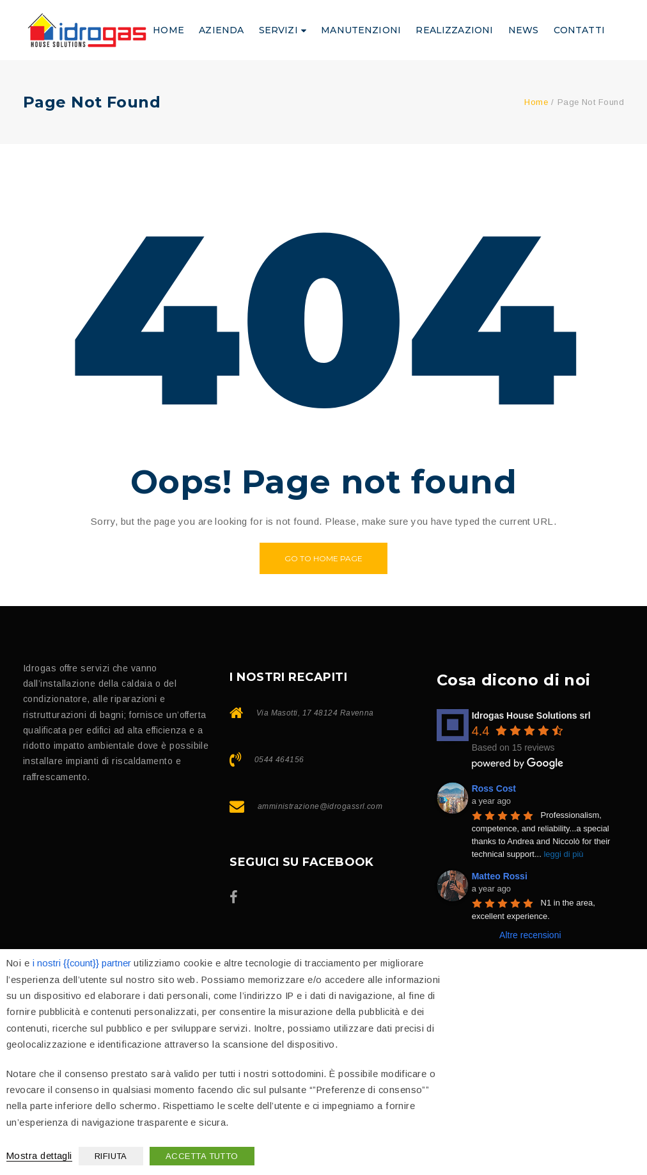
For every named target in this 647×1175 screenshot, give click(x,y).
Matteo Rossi (499, 876)
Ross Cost (494, 788)
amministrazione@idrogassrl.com (320, 806)
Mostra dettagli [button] (39, 1156)
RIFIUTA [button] (111, 1156)
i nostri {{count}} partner (82, 963)
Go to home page (323, 558)
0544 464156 (279, 759)
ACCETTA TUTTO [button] (202, 1156)
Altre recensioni (530, 935)
